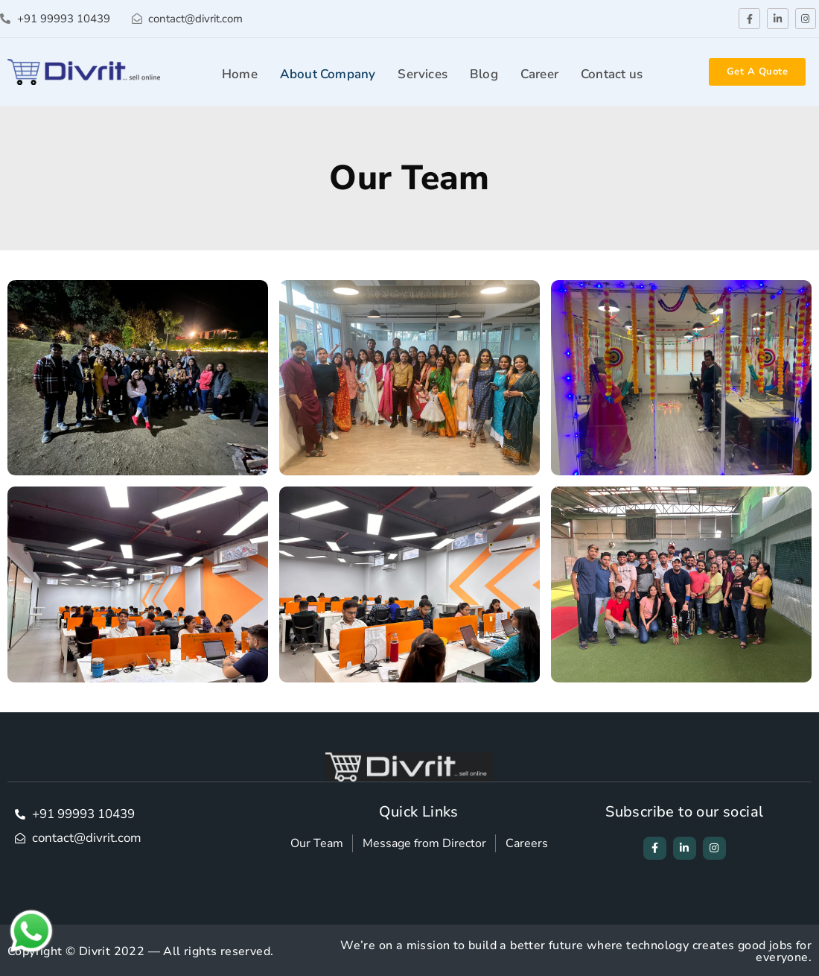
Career (539, 74)
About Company (328, 74)
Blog (484, 74)
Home (240, 74)
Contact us (612, 74)
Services (422, 74)
